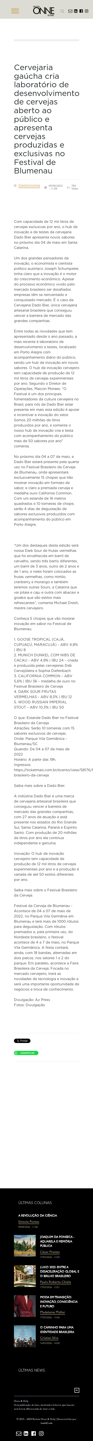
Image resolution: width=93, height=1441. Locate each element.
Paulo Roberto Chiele (55, 1282)
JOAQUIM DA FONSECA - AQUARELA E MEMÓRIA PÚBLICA (57, 1242)
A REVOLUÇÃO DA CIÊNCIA (37, 1215)
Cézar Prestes (50, 1252)
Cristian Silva (49, 1338)
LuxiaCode (46, 1423)
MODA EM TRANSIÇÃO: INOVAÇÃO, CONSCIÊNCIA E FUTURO (59, 1302)
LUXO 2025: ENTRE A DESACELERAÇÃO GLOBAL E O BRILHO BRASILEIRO (59, 1272)
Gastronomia (29, 185)
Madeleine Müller (52, 1312)
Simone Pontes (28, 1222)
